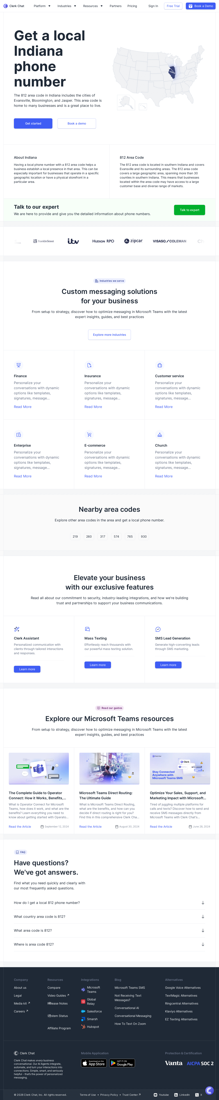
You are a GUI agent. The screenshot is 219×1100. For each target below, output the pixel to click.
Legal (18, 995)
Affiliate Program (59, 1028)
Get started (33, 123)
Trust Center (130, 1094)
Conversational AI (127, 1008)
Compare (53, 987)
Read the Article (20, 826)
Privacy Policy (109, 1094)
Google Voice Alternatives (183, 987)
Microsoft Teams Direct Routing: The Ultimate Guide (106, 795)
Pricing (132, 6)
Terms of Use (88, 1094)
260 (89, 536)
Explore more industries (109, 334)
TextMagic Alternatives (181, 995)
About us (20, 987)
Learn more (27, 669)
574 (116, 536)
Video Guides (56, 995)
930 (144, 536)
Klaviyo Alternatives (178, 1011)
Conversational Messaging (133, 1016)
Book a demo (77, 123)
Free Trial (173, 6)
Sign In (153, 6)
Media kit (20, 1003)
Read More (22, 407)
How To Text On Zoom (130, 1023)
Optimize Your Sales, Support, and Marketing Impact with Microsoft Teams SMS (178, 796)
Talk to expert (189, 210)
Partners (115, 6)
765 (130, 536)
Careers (19, 1011)
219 (75, 536)
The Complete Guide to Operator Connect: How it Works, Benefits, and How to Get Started (36, 796)
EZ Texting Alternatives (181, 1019)
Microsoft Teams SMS (130, 987)
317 (102, 536)
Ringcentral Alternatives (181, 1003)
